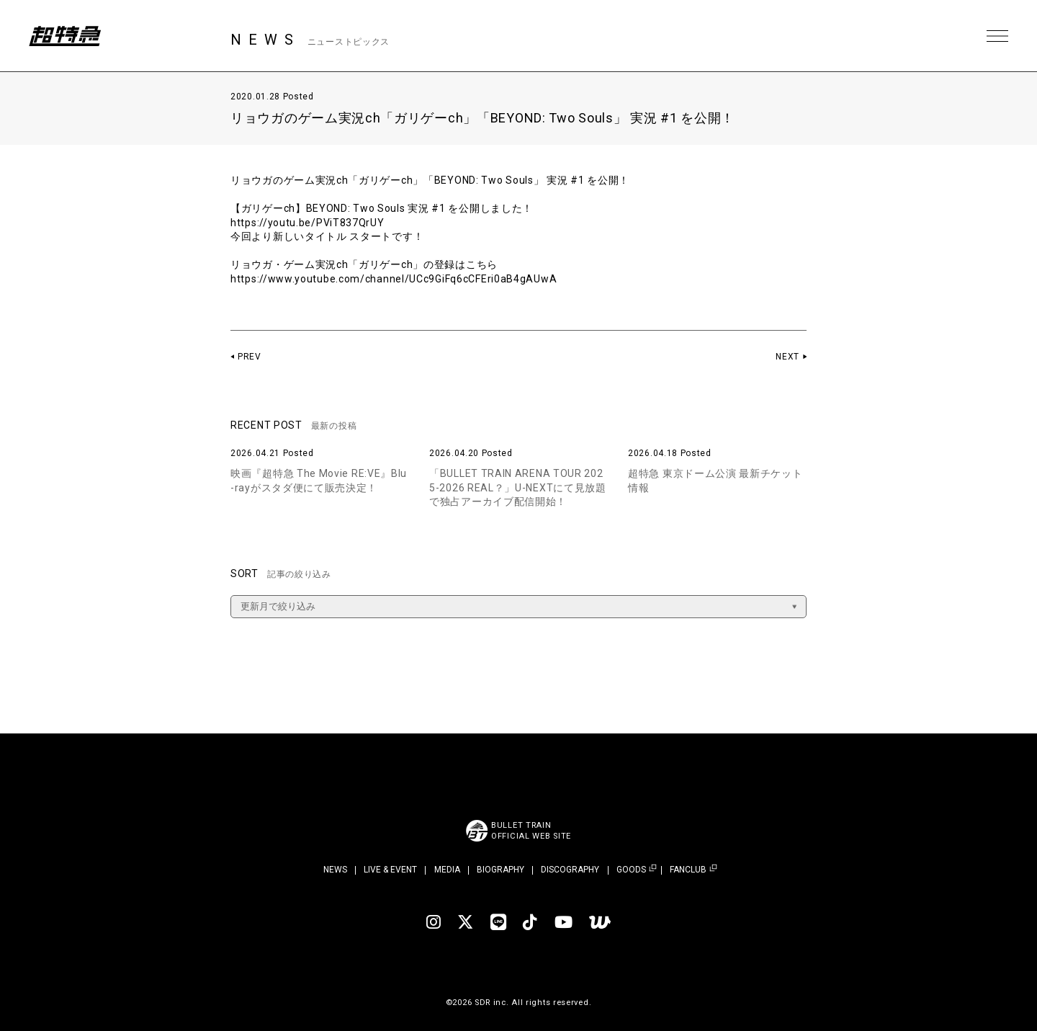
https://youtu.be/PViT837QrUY (307, 222)
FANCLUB (688, 870)
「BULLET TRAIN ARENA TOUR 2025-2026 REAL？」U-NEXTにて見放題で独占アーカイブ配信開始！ (517, 487)
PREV (249, 356)
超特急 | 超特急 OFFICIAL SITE (65, 36)
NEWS (335, 870)
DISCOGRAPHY (570, 870)
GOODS (631, 870)
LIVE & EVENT (390, 870)
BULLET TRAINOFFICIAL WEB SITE (531, 831)
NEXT (787, 356)
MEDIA (447, 870)
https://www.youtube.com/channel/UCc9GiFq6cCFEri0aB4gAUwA (393, 279)
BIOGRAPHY (500, 870)
